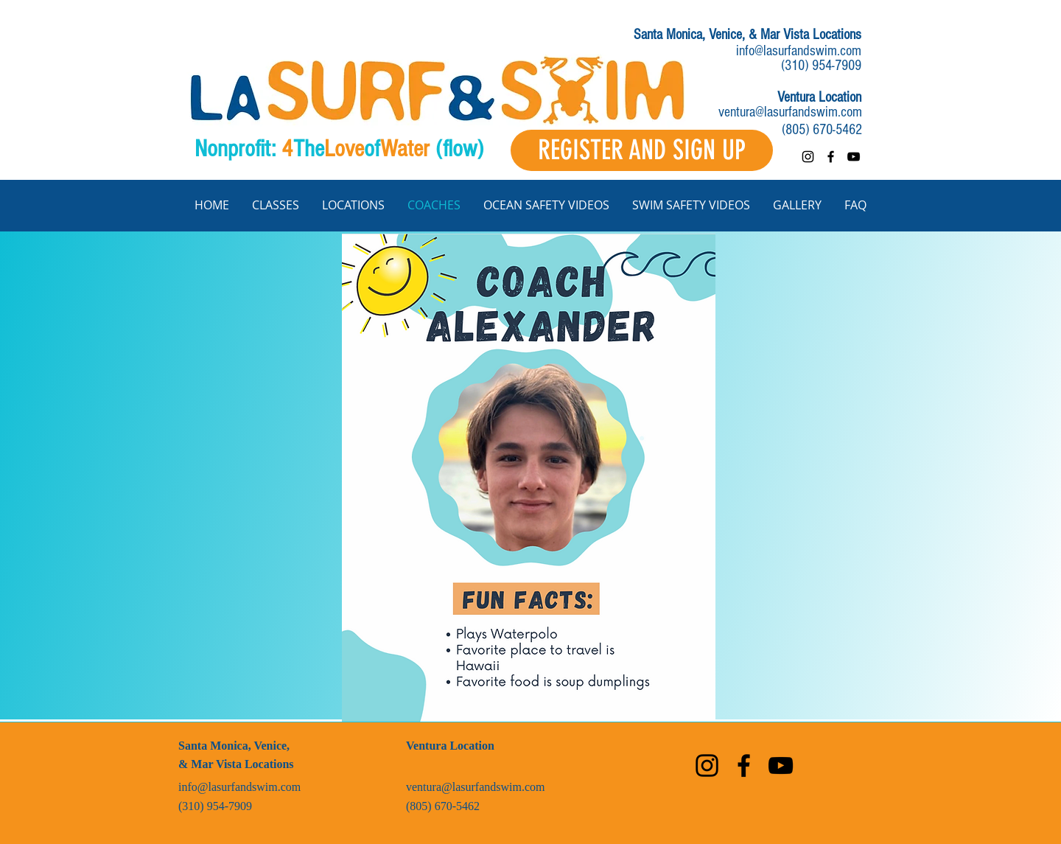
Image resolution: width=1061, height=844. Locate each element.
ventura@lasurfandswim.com (790, 112)
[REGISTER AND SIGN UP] (642, 150)
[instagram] (808, 156)
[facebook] (830, 156)
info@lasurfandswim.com (798, 51)
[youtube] (853, 156)
